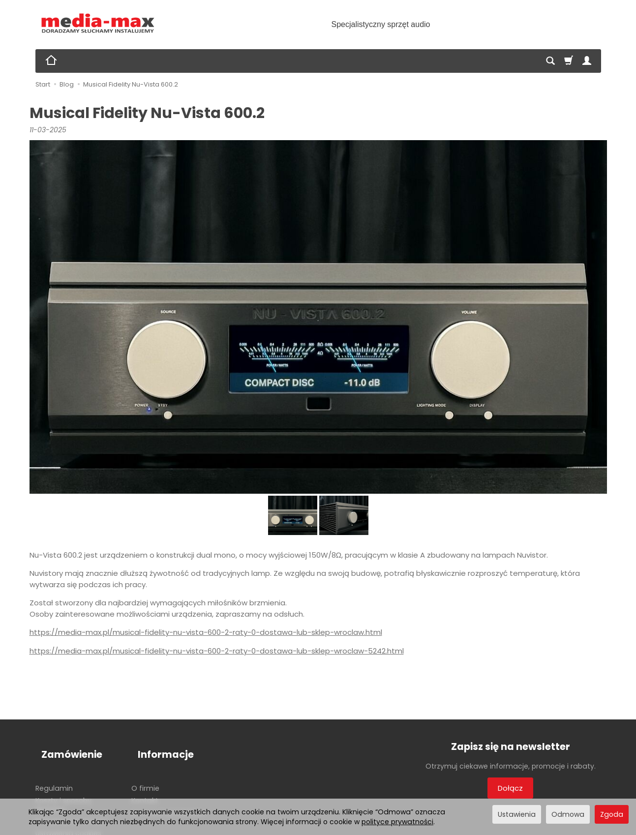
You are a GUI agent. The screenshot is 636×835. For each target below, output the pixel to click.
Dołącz (510, 788)
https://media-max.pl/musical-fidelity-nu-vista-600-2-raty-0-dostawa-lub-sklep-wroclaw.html (206, 632)
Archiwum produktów (168, 797)
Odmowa (567, 814)
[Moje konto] (586, 61)
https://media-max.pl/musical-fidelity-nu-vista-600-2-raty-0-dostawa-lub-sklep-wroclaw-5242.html (217, 651)
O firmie (145, 772)
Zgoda (611, 814)
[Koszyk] (568, 61)
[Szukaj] (550, 61)
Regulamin (54, 772)
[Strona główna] (98, 23)
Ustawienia (517, 814)
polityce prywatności (397, 822)
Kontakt (144, 785)
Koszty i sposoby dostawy (63, 789)
